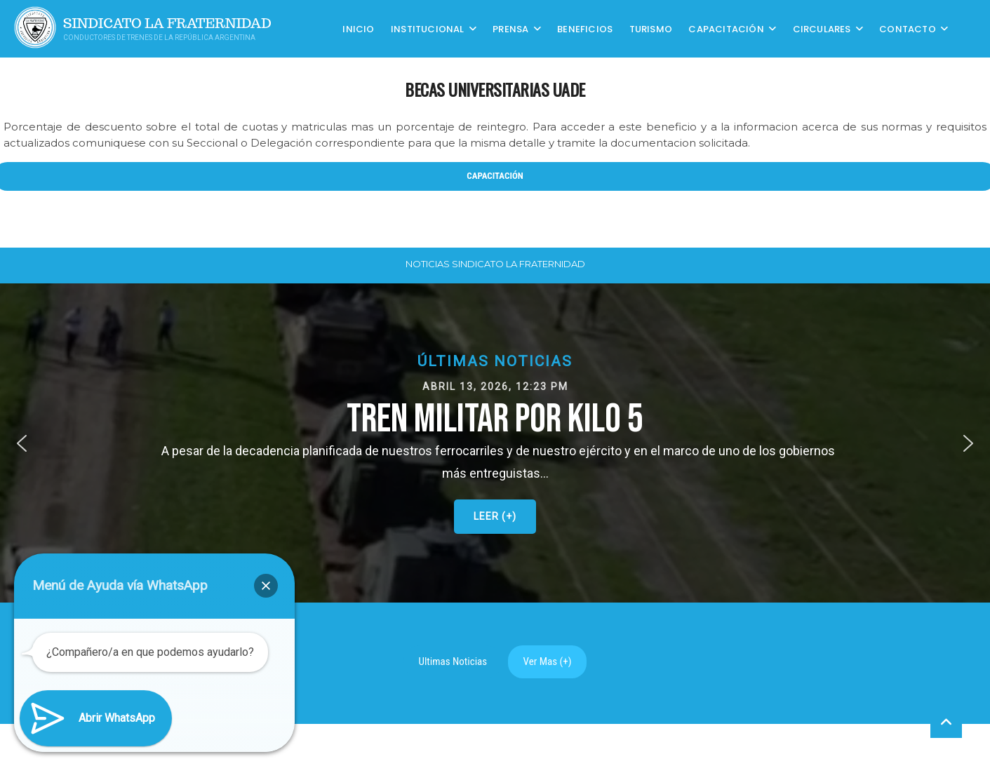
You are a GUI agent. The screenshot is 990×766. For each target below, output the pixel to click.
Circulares (822, 28)
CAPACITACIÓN (725, 28)
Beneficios (585, 28)
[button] (495, 443)
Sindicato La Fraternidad (167, 23)
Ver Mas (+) (547, 661)
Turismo (650, 28)
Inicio (358, 28)
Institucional (427, 28)
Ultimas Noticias (453, 661)
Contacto (907, 28)
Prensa (510, 28)
